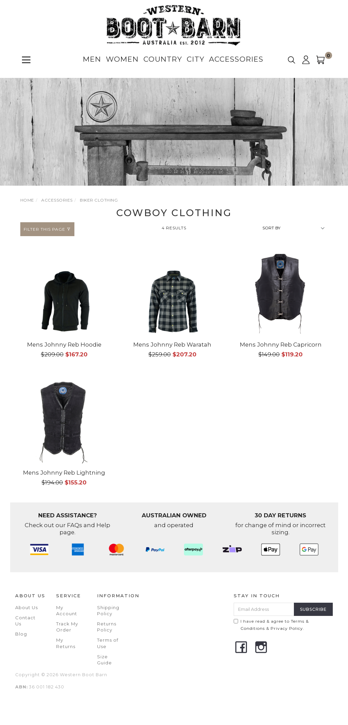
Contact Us (25, 620)
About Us (26, 607)
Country (162, 59)
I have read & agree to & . (271, 625)
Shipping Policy (108, 610)
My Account (66, 610)
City (195, 59)
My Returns (65, 643)
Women (122, 59)
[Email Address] (264, 609)
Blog (21, 634)
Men (92, 59)
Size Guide (104, 659)
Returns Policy (106, 627)
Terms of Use (107, 643)
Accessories (236, 59)
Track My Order (67, 627)
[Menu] (26, 60)
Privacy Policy (287, 628)
